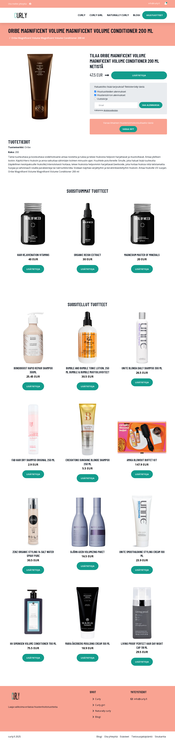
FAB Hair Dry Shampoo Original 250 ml (33, 460)
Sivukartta (160, 736)
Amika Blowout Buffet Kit (142, 460)
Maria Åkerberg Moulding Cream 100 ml (87, 643)
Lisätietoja (139, 75)
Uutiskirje (102, 98)
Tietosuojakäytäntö (142, 736)
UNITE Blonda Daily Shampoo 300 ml (142, 368)
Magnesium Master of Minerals (142, 255)
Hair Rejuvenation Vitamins (33, 255)
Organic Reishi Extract (87, 255)
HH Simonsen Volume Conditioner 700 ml (33, 643)
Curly (81, 15)
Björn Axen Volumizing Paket (87, 552)
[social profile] (30, 4)
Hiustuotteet (154, 15)
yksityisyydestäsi (111, 110)
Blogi (136, 15)
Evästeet (124, 736)
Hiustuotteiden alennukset (111, 91)
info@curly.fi (154, 3)
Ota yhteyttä (111, 736)
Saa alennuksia (150, 105)
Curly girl (96, 15)
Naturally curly (118, 15)
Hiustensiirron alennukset (111, 95)
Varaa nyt (128, 129)
